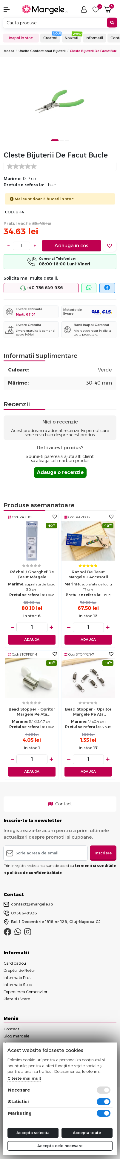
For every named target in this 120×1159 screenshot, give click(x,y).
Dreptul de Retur (19, 970)
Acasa (9, 51)
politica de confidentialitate (34, 872)
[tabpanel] (60, 104)
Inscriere (103, 853)
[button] (10, 9)
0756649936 (20, 913)
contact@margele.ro (28, 904)
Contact (60, 804)
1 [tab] (55, 140)
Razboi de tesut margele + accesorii (88, 574)
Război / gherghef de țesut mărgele (32, 574)
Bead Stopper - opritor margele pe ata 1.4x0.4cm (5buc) (88, 712)
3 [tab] (67, 140)
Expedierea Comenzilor (25, 991)
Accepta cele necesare (59, 1145)
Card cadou (15, 963)
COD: (10, 212)
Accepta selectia (33, 1132)
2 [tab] (62, 140)
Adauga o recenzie (60, 472)
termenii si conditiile (95, 865)
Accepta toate (87, 1132)
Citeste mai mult (24, 1078)
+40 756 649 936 (41, 288)
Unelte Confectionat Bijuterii (42, 51)
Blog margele (16, 1036)
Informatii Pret (17, 977)
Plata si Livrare (17, 998)
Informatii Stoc (18, 984)
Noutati (71, 38)
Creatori (50, 38)
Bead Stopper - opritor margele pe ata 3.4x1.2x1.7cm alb (32, 712)
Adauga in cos (71, 245)
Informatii (94, 38)
